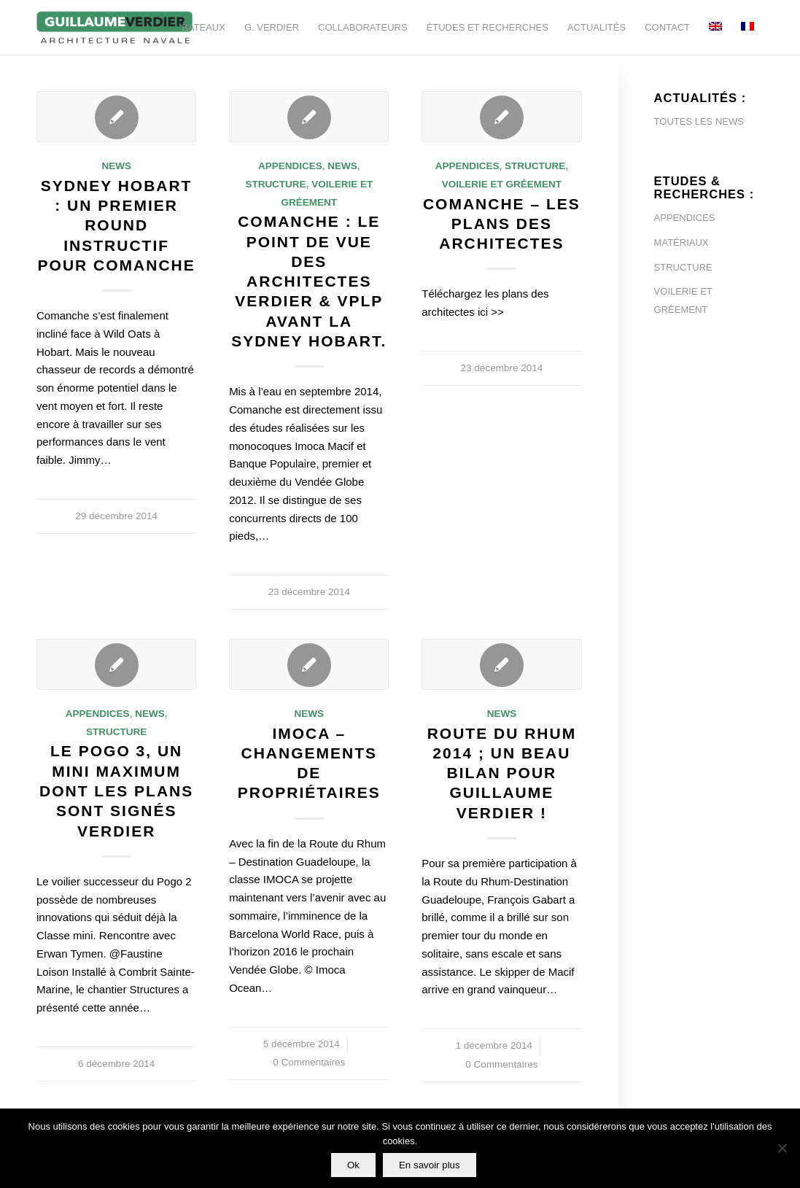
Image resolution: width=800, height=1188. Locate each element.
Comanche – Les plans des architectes (501, 223)
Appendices (290, 165)
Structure (275, 184)
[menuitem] (203, 27)
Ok (353, 1165)
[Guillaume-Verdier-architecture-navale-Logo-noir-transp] (115, 27)
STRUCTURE (683, 267)
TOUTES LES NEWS (699, 121)
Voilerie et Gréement (502, 184)
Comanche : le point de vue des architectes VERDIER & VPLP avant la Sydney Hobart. (309, 281)
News (116, 165)
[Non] (781, 1148)
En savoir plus (429, 1165)
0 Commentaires (309, 1062)
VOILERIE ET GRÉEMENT (683, 300)
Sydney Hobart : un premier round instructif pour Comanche (116, 225)
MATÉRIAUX (681, 242)
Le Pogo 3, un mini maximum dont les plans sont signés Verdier (116, 790)
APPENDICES (684, 217)
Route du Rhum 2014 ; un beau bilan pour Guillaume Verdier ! (502, 773)
